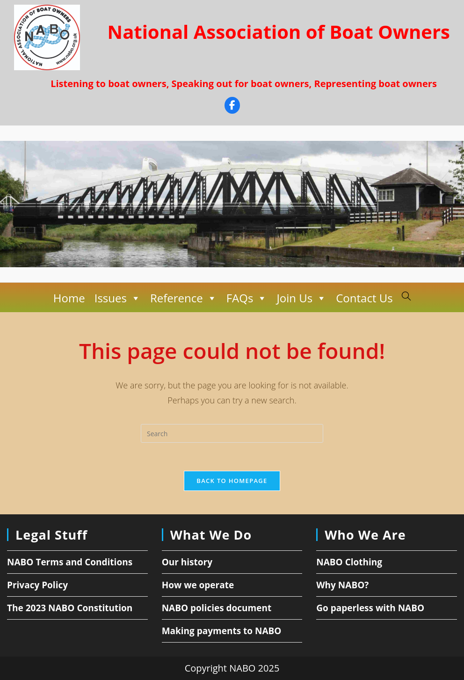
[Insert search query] (232, 433)
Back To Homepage (231, 480)
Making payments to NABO (222, 631)
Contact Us (364, 298)
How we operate (198, 585)
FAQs (246, 298)
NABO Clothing (349, 562)
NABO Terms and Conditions (69, 562)
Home (69, 298)
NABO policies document (217, 608)
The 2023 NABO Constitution (69, 608)
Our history (187, 562)
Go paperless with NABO (370, 608)
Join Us (301, 298)
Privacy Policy (37, 585)
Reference (183, 298)
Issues (117, 298)
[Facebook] (232, 106)
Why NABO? (342, 585)
